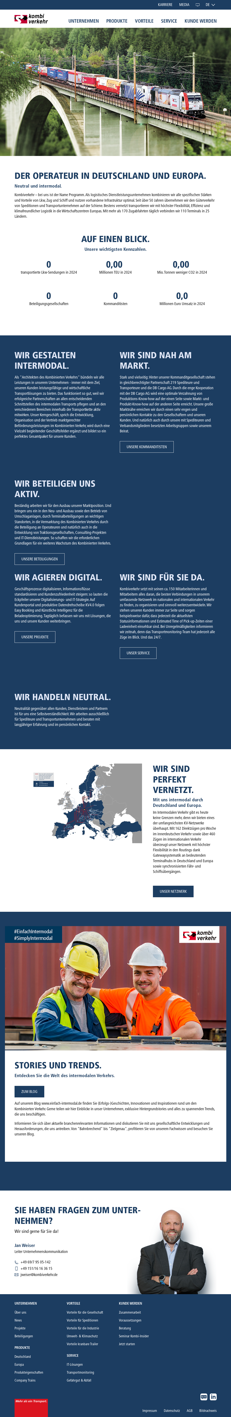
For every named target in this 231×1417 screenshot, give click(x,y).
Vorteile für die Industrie (83, 1328)
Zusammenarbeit (130, 1312)
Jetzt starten (127, 1344)
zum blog (29, 1091)
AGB (189, 1411)
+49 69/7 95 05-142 (36, 1262)
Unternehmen (83, 21)
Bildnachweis (208, 1411)
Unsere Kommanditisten (147, 447)
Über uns (20, 1312)
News (18, 1320)
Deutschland (23, 1357)
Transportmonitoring (80, 1372)
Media (184, 4)
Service (169, 21)
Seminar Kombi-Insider (134, 1336)
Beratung (125, 1328)
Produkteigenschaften (29, 1372)
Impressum (149, 1411)
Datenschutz (172, 1411)
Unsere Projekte (35, 637)
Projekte (20, 1328)
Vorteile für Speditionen (82, 1320)
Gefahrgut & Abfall (79, 1380)
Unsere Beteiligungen (39, 559)
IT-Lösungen (75, 1365)
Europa (19, 1365)
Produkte (116, 21)
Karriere (165, 4)
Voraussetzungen (130, 1320)
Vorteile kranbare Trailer (82, 1344)
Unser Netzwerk (173, 891)
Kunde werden (201, 21)
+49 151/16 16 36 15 (36, 1268)
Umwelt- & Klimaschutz (82, 1336)
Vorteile (144, 21)
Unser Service (138, 653)
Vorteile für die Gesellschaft (85, 1312)
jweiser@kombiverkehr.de (39, 1274)
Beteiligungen (24, 1336)
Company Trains (25, 1380)
